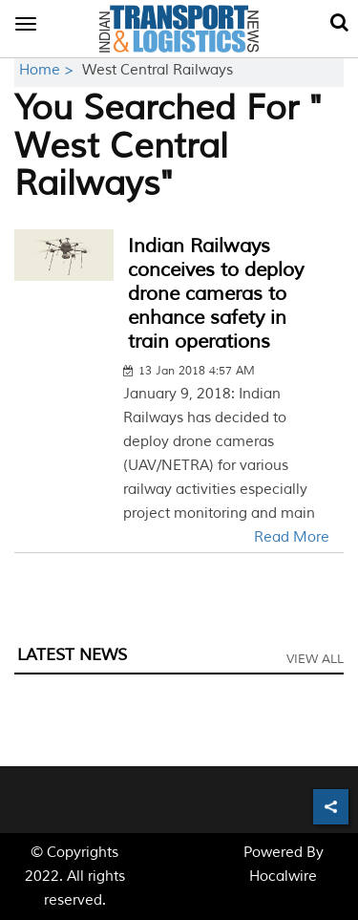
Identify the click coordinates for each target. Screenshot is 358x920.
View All (315, 659)
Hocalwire (283, 876)
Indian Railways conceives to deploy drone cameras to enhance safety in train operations (216, 293)
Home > (48, 70)
